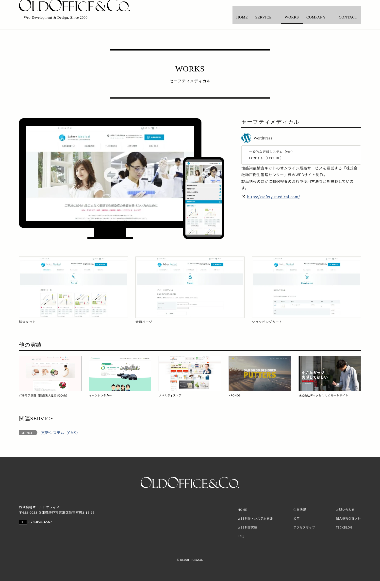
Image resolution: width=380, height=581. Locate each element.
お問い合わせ (345, 509)
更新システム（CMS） (60, 432)
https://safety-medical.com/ (273, 196)
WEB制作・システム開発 (255, 518)
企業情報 (300, 509)
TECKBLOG (344, 527)
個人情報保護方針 (348, 518)
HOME (242, 509)
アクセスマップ (304, 527)
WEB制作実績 (247, 527)
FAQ (241, 536)
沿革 (297, 518)
